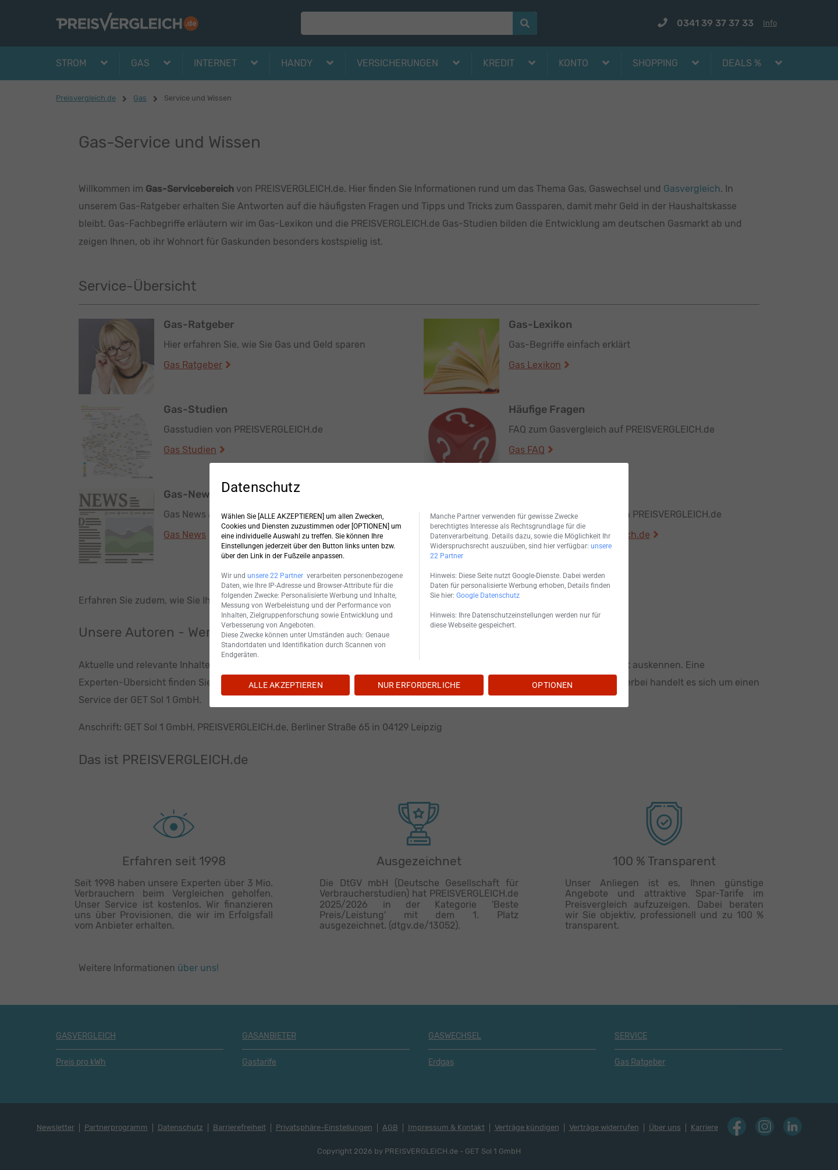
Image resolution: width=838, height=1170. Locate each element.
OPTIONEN (552, 685)
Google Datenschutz (488, 595)
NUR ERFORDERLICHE (419, 685)
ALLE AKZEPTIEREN (285, 685)
